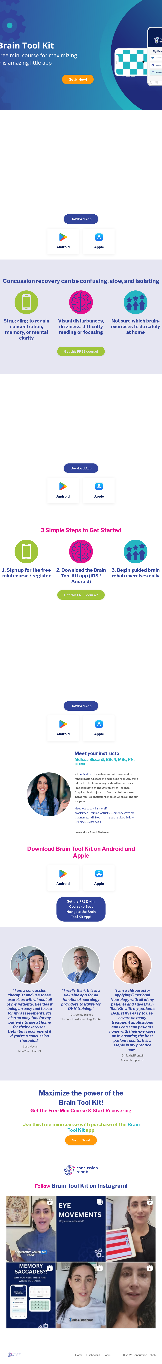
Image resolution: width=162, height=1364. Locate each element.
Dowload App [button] (81, 219)
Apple (98, 247)
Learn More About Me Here (92, 833)
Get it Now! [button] (78, 79)
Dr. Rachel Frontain (133, 1057)
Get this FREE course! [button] (81, 352)
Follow (42, 1187)
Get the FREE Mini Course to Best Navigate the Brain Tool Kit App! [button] (81, 910)
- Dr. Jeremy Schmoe (81, 1016)
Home (79, 1356)
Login (107, 1356)
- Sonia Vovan (30, 1048)
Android (63, 247)
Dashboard (93, 1356)
